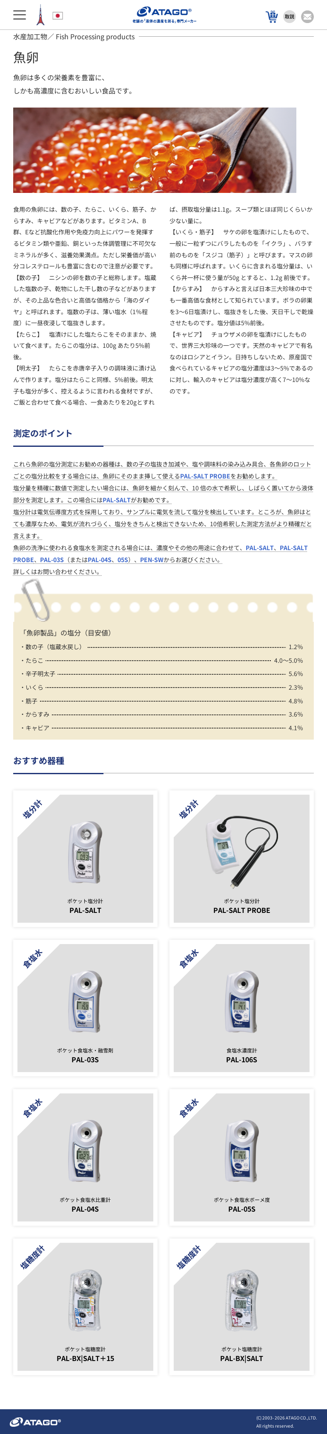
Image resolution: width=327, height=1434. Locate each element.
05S (123, 559)
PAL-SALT (117, 499)
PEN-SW (152, 559)
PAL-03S (52, 559)
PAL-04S (100, 559)
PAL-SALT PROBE (205, 476)
